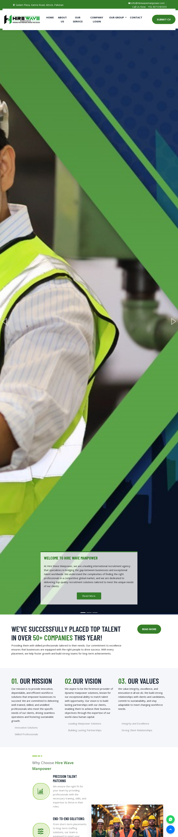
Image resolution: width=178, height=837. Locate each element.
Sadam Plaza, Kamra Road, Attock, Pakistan (38, 5)
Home (50, 17)
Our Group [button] (117, 17)
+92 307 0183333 (157, 6)
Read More (89, 595)
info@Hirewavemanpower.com (145, 3)
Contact (136, 17)
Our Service (78, 19)
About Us (62, 19)
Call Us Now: (138, 6)
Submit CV (164, 19)
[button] (4, 322)
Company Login (96, 19)
